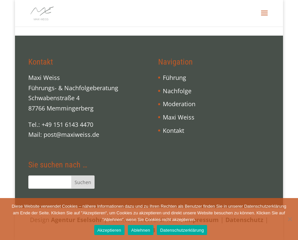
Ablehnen (140, 230)
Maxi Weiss (178, 117)
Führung (174, 78)
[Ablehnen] (289, 219)
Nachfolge (177, 91)
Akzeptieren (109, 230)
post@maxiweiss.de (71, 134)
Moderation (179, 104)
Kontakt (173, 130)
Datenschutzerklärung (182, 230)
